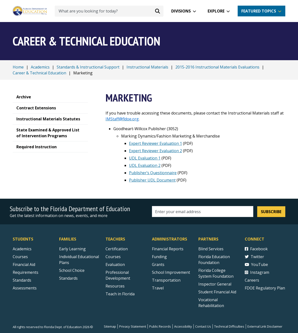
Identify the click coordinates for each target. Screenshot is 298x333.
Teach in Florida (120, 294)
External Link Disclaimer (264, 326)
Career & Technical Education (39, 73)
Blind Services (211, 249)
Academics (40, 67)
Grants (158, 264)
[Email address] (202, 211)
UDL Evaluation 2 (144, 165)
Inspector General (214, 284)
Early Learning (72, 249)
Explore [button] (216, 11)
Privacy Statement (132, 326)
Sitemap (110, 326)
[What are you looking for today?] (109, 11)
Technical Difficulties (229, 326)
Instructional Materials (147, 67)
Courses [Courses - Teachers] (113, 256)
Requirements (25, 272)
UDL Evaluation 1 (144, 158)
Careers (252, 280)
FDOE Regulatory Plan (265, 288)
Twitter (254, 256)
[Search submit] (157, 11)
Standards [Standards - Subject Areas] (22, 280)
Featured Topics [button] (258, 11)
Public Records (160, 326)
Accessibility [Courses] (183, 326)
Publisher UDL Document (152, 180)
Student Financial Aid (217, 292)
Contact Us (203, 326)
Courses (20, 256)
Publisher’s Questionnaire (153, 172)
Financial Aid (24, 264)
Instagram (257, 272)
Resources (115, 286)
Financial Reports (167, 249)
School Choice (72, 270)
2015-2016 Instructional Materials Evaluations (217, 67)
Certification (117, 249)
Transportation (166, 280)
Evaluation (115, 264)
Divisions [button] (181, 11)
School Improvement (171, 272)
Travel (158, 288)
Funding (159, 256)
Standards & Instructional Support (88, 67)
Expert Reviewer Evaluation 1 (155, 143)
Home (18, 67)
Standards (68, 278)
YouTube (256, 264)
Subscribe (271, 211)
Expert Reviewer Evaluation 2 (155, 150)
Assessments (25, 288)
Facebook (256, 249)
